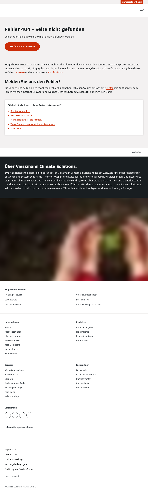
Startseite (19, 72)
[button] (137, 152)
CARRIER (33, 487)
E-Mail (109, 88)
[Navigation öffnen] (142, 10)
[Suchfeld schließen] (135, 10)
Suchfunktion (55, 72)
